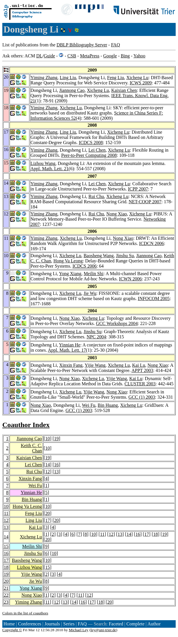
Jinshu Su (125, 255)
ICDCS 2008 (91, 142)
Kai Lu (138, 365)
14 (47, 464)
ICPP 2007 (138, 188)
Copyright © (12, 630)
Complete (135, 623)
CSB (71, 55)
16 (56, 464)
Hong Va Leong (68, 260)
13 (56, 471)
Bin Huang (108, 405)
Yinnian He (69, 344)
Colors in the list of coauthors (25, 613)
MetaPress (89, 55)
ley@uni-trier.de (103, 630)
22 (6, 595)
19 (56, 438)
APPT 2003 (142, 370)
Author (154, 623)
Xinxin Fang (70, 365)
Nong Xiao (116, 213)
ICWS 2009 (141, 82)
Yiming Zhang (43, 77)
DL (39, 55)
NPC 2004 (96, 336)
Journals (52, 623)
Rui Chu (96, 196)
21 (6, 588)
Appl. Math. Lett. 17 (67, 350)
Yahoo (139, 55)
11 (6, 513)
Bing (125, 55)
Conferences (29, 623)
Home (9, 623)
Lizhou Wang (42, 163)
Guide (49, 55)
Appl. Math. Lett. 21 (49, 168)
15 (6, 546)
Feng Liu (115, 77)
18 (155, 534)
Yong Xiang (70, 273)
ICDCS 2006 (84, 266)
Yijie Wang (95, 365)
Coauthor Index (26, 425)
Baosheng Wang (98, 255)
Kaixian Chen (124, 90)
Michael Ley (78, 630)
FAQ (115, 44)
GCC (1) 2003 (141, 397)
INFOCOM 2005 (154, 298)
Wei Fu (88, 405)
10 (47, 438)
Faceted (116, 623)
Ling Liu (68, 77)
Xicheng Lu (137, 77)
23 (6, 602)
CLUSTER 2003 (139, 383)
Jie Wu (89, 293)
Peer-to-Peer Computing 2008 (89, 155)
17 (47, 520)
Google (110, 55)
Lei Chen (97, 150)
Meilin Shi (93, 273)
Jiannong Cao (72, 90)
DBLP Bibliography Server (82, 44)
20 (47, 513)
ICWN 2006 (130, 278)
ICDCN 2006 (151, 243)
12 (47, 471)
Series (69, 623)
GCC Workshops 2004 (117, 323)
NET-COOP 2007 (145, 201)
